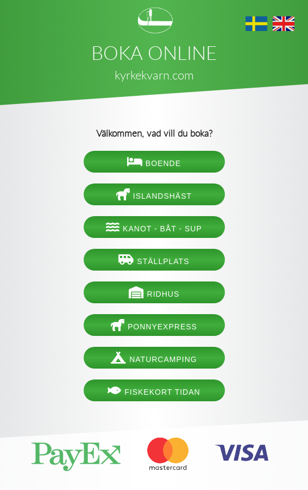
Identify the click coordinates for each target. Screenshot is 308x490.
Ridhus (154, 292)
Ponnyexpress (154, 325)
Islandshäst (154, 194)
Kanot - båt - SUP (154, 227)
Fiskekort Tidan (154, 390)
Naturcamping (154, 358)
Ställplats (153, 260)
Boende (154, 162)
